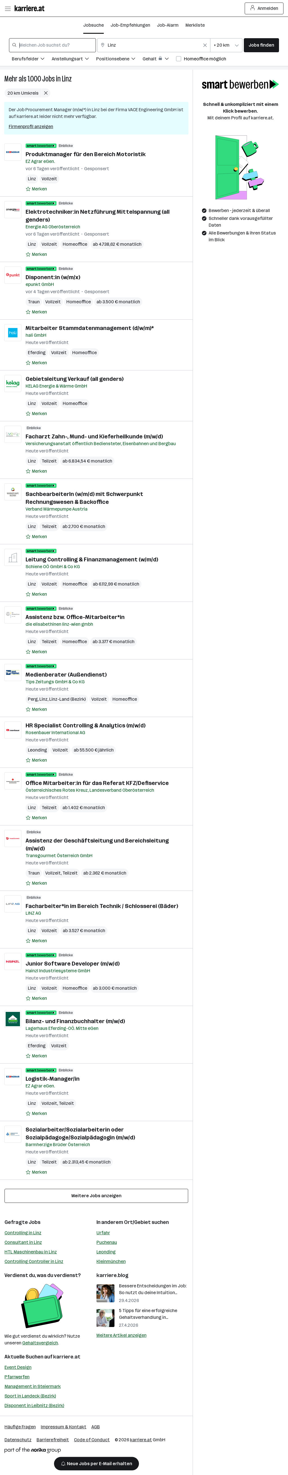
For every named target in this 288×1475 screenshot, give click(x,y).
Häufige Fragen (20, 1427)
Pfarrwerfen (17, 1377)
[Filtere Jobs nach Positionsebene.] (119, 59)
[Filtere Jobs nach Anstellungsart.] (74, 59)
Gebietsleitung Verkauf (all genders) (74, 378)
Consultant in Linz (23, 1242)
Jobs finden (261, 45)
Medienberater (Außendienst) (66, 674)
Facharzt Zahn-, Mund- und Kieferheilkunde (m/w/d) (94, 436)
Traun (34, 301)
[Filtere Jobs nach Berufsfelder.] (32, 59)
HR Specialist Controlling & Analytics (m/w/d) (85, 725)
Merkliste (195, 25)
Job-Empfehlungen (130, 25)
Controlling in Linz (22, 1232)
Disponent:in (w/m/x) (53, 277)
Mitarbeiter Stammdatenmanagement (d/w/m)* (90, 328)
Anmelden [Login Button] (264, 8)
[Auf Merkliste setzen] (36, 189)
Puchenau (106, 1242)
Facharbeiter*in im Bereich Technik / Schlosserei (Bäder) (102, 906)
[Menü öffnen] (7, 8)
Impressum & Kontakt (63, 1427)
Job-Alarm (168, 25)
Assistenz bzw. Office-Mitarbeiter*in (75, 617)
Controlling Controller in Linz (33, 1261)
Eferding (37, 352)
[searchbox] (52, 45)
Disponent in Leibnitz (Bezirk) (34, 1405)
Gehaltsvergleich (40, 1343)
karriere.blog (112, 1275)
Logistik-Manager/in (53, 1078)
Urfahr (103, 1232)
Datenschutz (18, 1439)
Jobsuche (93, 25)
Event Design (18, 1367)
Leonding (37, 750)
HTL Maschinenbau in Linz (30, 1252)
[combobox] (52, 45)
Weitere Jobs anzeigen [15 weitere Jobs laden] (96, 1195)
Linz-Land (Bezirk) (67, 699)
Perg (33, 699)
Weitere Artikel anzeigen (121, 1335)
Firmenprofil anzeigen (31, 126)
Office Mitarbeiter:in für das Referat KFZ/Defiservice (97, 783)
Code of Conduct (92, 1439)
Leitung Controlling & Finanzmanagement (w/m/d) (92, 559)
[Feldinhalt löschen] (205, 45)
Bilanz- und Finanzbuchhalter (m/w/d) (75, 1021)
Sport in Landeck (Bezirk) (30, 1396)
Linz (67, 78)
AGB (95, 1427)
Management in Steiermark (32, 1386)
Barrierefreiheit (53, 1439)
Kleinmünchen (111, 1261)
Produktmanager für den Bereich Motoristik (86, 154)
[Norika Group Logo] (32, 1451)
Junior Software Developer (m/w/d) (73, 963)
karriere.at (66, 1357)
